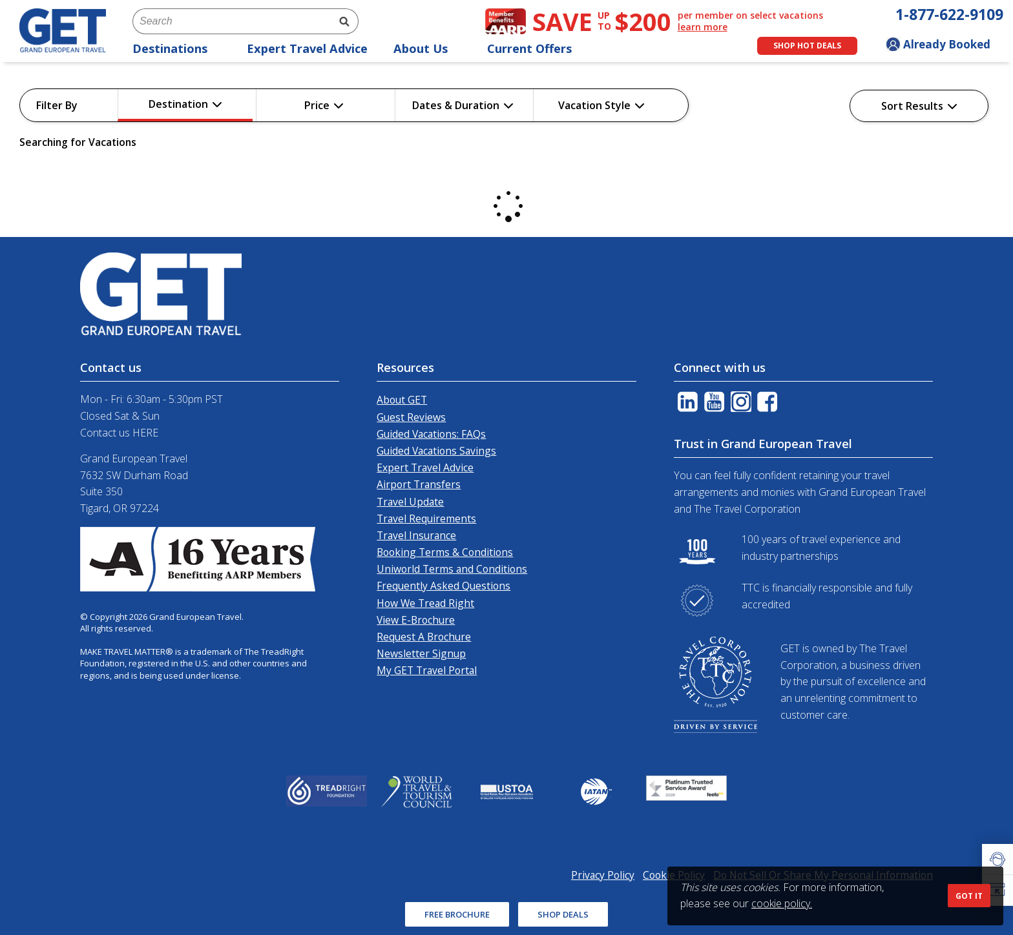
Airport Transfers (419, 484)
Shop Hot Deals (807, 45)
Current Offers (536, 48)
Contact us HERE (119, 433)
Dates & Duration (463, 105)
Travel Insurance (416, 535)
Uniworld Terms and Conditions (452, 569)
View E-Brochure (416, 620)
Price (324, 105)
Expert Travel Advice (307, 48)
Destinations (176, 48)
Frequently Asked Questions (443, 586)
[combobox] (231, 21)
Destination (185, 104)
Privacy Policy (602, 875)
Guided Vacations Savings (436, 451)
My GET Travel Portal (427, 670)
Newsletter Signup (421, 653)
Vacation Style (601, 105)
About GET (402, 400)
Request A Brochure (424, 637)
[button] (997, 859)
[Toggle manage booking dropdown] (944, 46)
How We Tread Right (425, 603)
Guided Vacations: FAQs (431, 434)
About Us (427, 48)
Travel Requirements (426, 518)
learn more (702, 27)
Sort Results (919, 106)
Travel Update (410, 502)
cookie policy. (781, 903)
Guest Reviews (411, 417)
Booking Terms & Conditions (445, 552)
